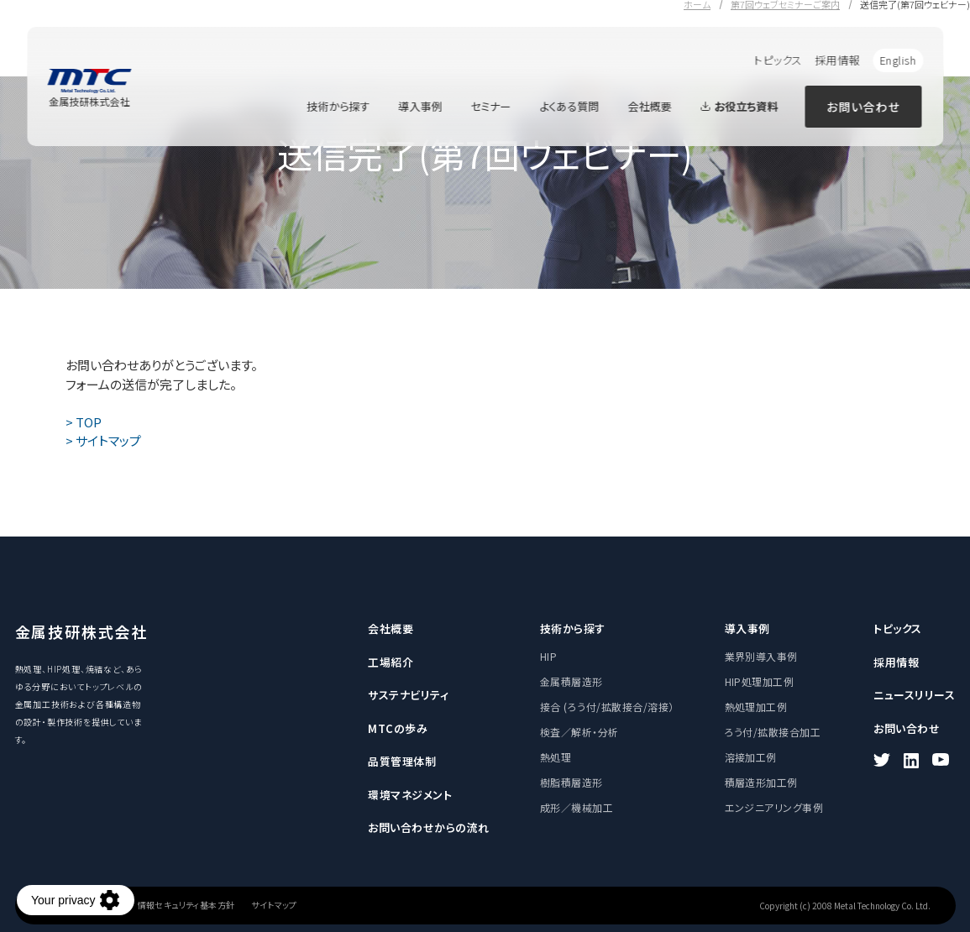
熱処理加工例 (756, 706)
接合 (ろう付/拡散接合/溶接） (607, 706)
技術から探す (338, 106)
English (897, 60)
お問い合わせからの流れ (429, 827)
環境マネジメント (410, 795)
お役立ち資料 (739, 106)
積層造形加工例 (761, 782)
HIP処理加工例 (759, 681)
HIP (548, 656)
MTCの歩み (397, 728)
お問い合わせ (863, 106)
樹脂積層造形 (571, 782)
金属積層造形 (571, 681)
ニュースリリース (914, 695)
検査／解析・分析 (579, 732)
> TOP (84, 422)
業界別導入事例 (761, 656)
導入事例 (420, 106)
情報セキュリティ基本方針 (186, 905)
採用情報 (837, 60)
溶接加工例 (751, 757)
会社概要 (649, 106)
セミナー (490, 106)
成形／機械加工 (576, 807)
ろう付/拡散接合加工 (773, 732)
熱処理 (555, 757)
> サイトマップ (103, 440)
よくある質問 (569, 106)
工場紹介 (390, 662)
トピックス (778, 60)
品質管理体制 (402, 761)
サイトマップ (273, 905)
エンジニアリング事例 (774, 807)
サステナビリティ (408, 695)
